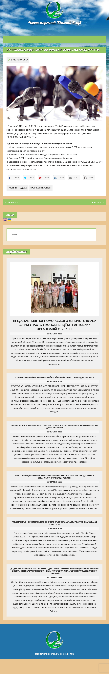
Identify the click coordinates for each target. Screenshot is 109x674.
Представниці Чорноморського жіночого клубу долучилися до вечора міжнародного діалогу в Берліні (54, 437)
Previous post (16, 212)
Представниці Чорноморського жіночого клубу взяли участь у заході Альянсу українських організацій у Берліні (54, 487)
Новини (13, 198)
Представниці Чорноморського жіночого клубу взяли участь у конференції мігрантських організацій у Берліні (54, 336)
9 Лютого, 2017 (20, 66)
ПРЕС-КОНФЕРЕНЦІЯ (43, 198)
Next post (95, 212)
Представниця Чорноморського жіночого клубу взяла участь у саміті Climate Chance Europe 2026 (54, 537)
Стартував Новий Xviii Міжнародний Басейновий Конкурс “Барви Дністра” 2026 (54, 388)
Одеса (25, 198)
